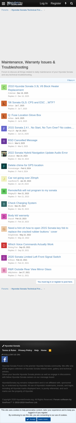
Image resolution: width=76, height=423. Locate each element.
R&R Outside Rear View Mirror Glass (29, 269)
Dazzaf (11, 219)
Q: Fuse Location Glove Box (24, 115)
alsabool (11, 156)
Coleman (12, 93)
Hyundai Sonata (11, 346)
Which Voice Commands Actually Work (31, 244)
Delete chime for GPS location (25, 165)
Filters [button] (70, 80)
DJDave (11, 260)
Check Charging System (22, 203)
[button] (3, 3)
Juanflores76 (13, 181)
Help (36, 350)
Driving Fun (13, 247)
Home (44, 350)
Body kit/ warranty (18, 215)
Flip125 (11, 131)
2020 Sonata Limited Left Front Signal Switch (34, 256)
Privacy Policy (25, 350)
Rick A (10, 143)
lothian (10, 106)
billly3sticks (12, 272)
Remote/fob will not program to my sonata (32, 190)
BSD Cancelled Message (22, 140)
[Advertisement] (39, 37)
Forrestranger (13, 168)
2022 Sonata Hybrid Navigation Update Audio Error (38, 152)
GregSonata (13, 235)
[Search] (71, 3)
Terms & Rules (9, 350)
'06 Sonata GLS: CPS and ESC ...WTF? (31, 102)
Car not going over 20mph (23, 177)
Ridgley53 (12, 193)
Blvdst (10, 206)
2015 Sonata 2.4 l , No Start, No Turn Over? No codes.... (41, 127)
